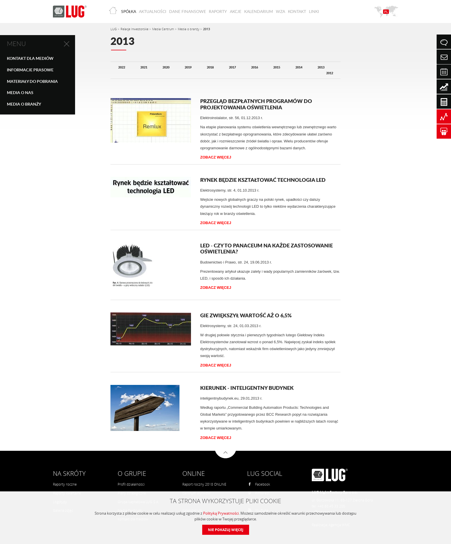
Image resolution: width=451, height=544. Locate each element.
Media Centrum (163, 29)
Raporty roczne (65, 484)
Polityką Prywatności (221, 513)
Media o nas (20, 92)
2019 (188, 67)
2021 (143, 67)
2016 (254, 67)
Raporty (218, 11)
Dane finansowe (187, 11)
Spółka (128, 11)
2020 (166, 67)
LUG (114, 29)
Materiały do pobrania (32, 81)
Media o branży (24, 104)
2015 (276, 67)
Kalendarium (258, 11)
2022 (121, 67)
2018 (210, 67)
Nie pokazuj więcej (225, 529)
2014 (298, 67)
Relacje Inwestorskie (135, 29)
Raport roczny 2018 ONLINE (204, 484)
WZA (280, 11)
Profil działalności (131, 484)
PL (386, 11)
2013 (206, 29)
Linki (314, 11)
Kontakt (297, 11)
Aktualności (152, 11)
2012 (329, 73)
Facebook (259, 484)
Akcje (235, 11)
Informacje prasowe (30, 69)
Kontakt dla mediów (30, 58)
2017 (232, 67)
